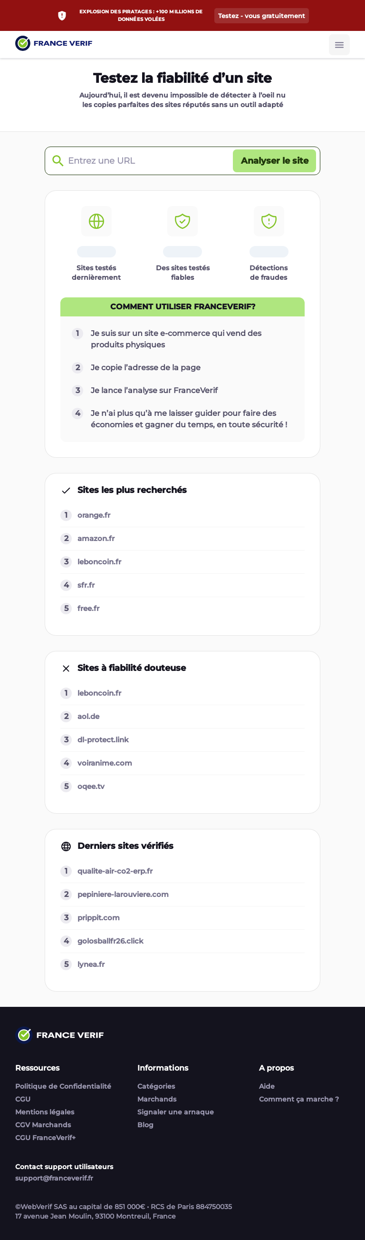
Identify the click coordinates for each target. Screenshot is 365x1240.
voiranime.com (104, 763)
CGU (22, 1099)
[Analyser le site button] (274, 160)
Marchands (156, 1099)
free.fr (88, 608)
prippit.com (98, 917)
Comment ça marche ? (299, 1099)
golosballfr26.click (110, 940)
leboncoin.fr (99, 561)
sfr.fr (86, 585)
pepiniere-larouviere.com (123, 894)
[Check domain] (55, 161)
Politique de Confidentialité (63, 1086)
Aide (267, 1086)
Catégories (156, 1086)
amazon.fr (96, 538)
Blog (145, 1125)
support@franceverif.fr (54, 1178)
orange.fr (93, 515)
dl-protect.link (103, 739)
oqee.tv (91, 786)
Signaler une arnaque (175, 1112)
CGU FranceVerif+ (45, 1137)
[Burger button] (339, 44)
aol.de (88, 716)
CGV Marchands (43, 1125)
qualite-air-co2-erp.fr (115, 871)
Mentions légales (44, 1112)
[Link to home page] (53, 44)
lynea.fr (91, 964)
